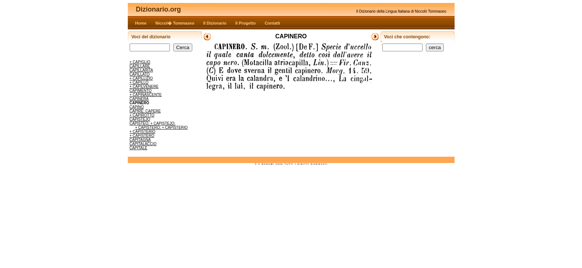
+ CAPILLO (139, 82)
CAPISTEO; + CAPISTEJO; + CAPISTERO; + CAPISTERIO (159, 125)
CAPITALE (139, 148)
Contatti (272, 23)
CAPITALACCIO (143, 144)
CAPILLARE (140, 66)
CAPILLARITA (141, 70)
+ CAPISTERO (142, 136)
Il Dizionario (214, 23)
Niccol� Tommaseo (174, 23)
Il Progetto (245, 23)
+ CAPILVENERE (144, 86)
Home (141, 23)
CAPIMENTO (141, 91)
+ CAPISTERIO (142, 132)
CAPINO (137, 107)
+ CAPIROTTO (142, 115)
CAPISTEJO (140, 119)
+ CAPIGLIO (140, 62)
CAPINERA (139, 99)
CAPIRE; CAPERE (145, 111)
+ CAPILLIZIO (141, 78)
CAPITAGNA (140, 140)
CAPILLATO (140, 74)
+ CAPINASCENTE (146, 95)
